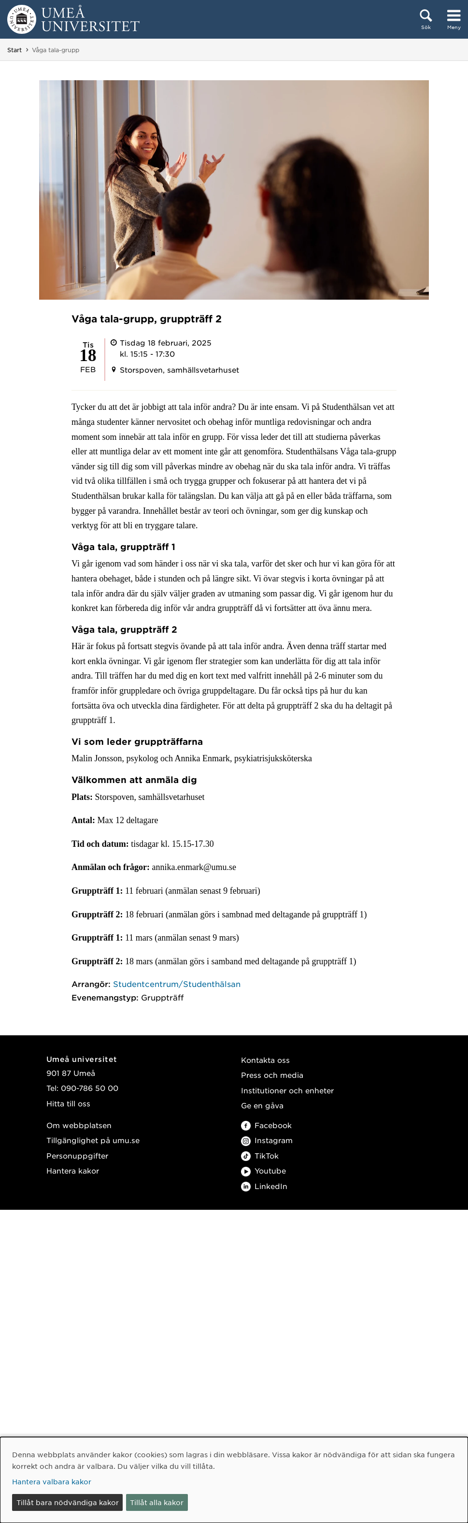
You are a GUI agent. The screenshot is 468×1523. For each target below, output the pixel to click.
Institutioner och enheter (287, 1090)
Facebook (266, 1125)
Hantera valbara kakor (51, 1481)
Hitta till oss (68, 1103)
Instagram (267, 1140)
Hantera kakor (72, 1170)
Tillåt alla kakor (157, 1502)
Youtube (263, 1170)
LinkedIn (264, 1185)
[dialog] (234, 1480)
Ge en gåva (262, 1105)
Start (14, 50)
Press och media (272, 1074)
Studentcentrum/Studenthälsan (177, 983)
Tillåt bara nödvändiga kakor (67, 1502)
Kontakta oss (265, 1059)
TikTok (260, 1155)
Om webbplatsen (79, 1125)
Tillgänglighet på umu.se (93, 1140)
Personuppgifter (77, 1155)
